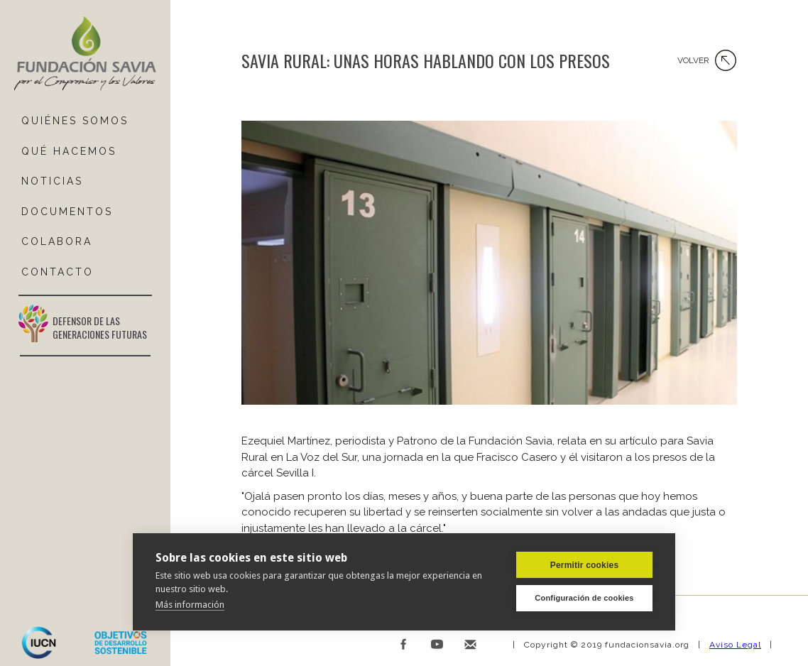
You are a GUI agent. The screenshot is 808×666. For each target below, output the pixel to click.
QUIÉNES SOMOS (75, 120)
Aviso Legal (735, 645)
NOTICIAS (52, 181)
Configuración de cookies (584, 598)
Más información (189, 604)
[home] (85, 54)
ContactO (57, 272)
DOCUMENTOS (67, 211)
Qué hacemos (68, 151)
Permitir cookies (584, 565)
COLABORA (56, 241)
